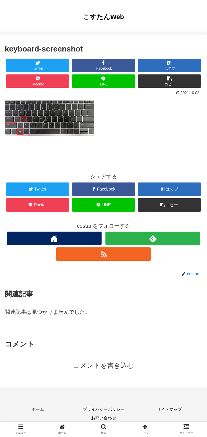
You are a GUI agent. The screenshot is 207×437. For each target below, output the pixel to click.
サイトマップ (169, 409)
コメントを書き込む (103, 365)
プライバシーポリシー (103, 409)
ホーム (37, 409)
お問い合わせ (103, 418)
